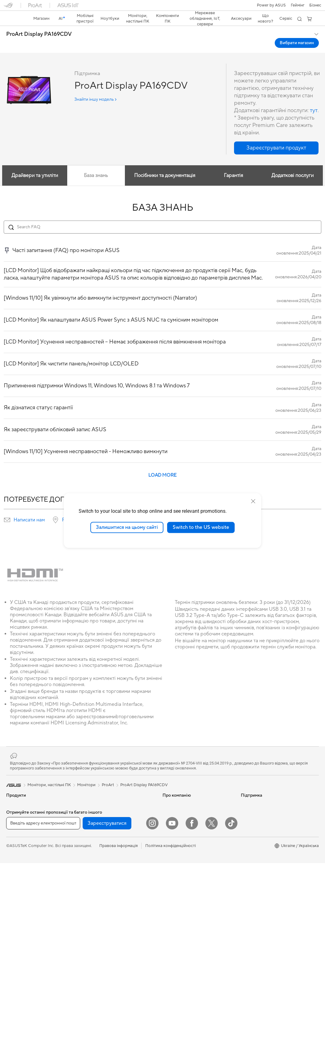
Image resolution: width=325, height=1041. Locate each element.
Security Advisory (178, 923)
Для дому (15, 822)
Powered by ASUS (257, 821)
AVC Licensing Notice (260, 830)
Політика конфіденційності (170, 1023)
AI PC (246, 793)
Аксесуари (16, 868)
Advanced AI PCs (257, 849)
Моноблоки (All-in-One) (28, 906)
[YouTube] (172, 1001)
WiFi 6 (89, 849)
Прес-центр (173, 821)
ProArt (108, 774)
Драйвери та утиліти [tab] (34, 165)
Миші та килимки (99, 938)
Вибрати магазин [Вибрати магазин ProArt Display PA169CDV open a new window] (297, 32)
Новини (169, 803)
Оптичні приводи (99, 812)
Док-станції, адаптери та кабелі (112, 975)
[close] (253, 501)
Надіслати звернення (182, 849)
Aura (245, 868)
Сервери (91, 891)
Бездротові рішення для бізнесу (113, 901)
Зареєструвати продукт (185, 877)
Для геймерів (18, 859)
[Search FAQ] (162, 216)
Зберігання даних (99, 821)
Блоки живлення (99, 793)
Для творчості (19, 840)
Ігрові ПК (15, 915)
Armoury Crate (254, 858)
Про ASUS (172, 793)
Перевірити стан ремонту (186, 886)
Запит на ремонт (177, 868)
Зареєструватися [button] (107, 1001)
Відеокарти (17, 952)
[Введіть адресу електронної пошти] (43, 1001)
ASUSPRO (250, 812)
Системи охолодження (27, 971)
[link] (163, 7)
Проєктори (17, 896)
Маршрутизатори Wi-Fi (105, 859)
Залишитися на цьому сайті (127, 527)
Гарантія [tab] (233, 165)
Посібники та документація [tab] (164, 165)
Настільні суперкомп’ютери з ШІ (113, 910)
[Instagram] (152, 1001)
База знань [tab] (96, 165)
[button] (8, 7)
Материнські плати (24, 943)
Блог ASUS (251, 840)
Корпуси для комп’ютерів (30, 961)
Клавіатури (94, 929)
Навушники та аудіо (102, 947)
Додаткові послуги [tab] (293, 165)
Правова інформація (118, 1023)
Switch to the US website (201, 527)
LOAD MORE (162, 464)
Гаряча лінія (173, 858)
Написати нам (29, 509)
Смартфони (17, 803)
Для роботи (17, 831)
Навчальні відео (177, 895)
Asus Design (252, 803)
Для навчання (19, 850)
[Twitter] (211, 1001)
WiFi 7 (89, 840)
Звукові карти (96, 803)
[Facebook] (192, 1001)
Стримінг (91, 957)
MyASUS (170, 914)
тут (313, 99)
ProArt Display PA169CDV (39, 23)
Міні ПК (13, 924)
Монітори (15, 887)
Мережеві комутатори (104, 882)
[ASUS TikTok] (231, 1001)
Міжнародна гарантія (182, 905)
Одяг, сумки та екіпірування (109, 966)
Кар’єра (170, 830)
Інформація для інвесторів (187, 812)
